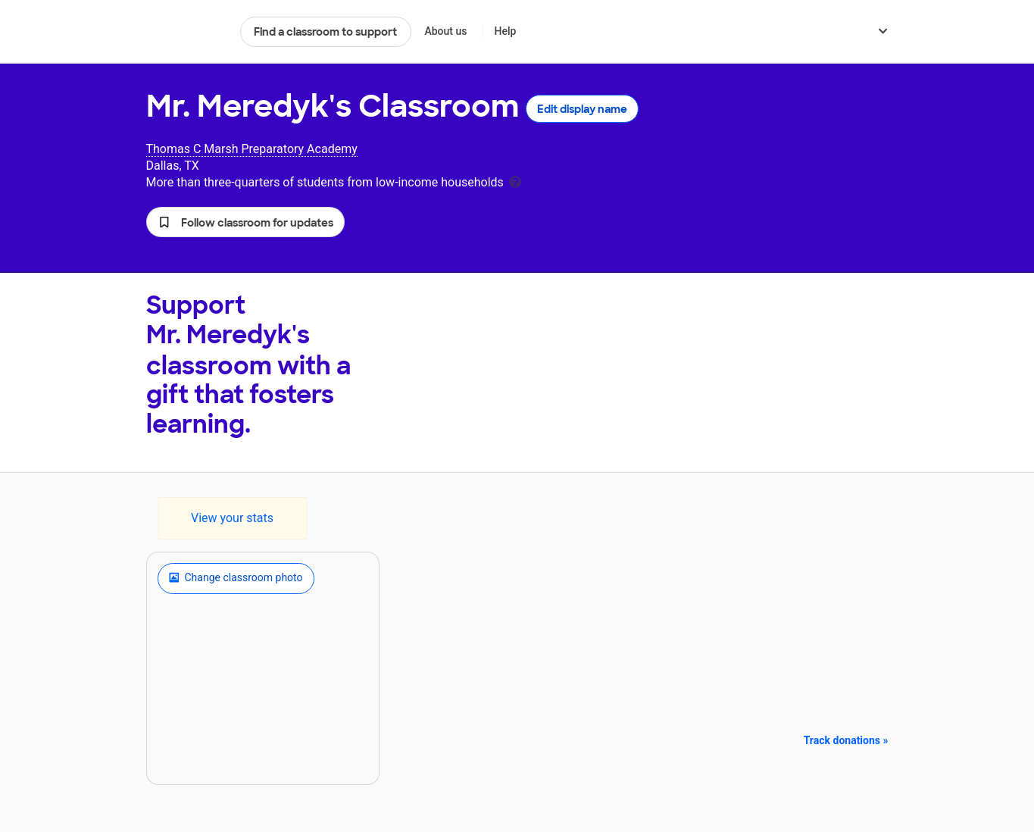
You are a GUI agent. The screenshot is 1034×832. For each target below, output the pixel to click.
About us (445, 31)
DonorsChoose (186, 31)
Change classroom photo (236, 578)
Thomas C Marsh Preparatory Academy (252, 149)
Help (505, 31)
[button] (245, 222)
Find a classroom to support (325, 32)
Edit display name (582, 109)
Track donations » (846, 740)
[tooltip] (515, 180)
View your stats (232, 518)
